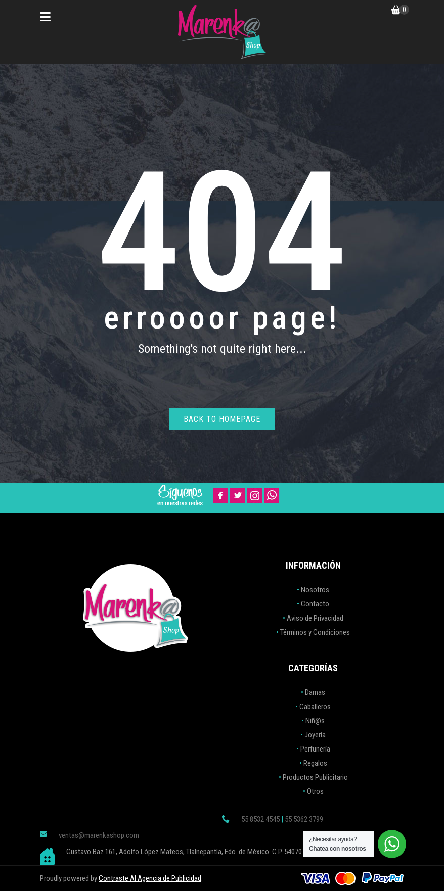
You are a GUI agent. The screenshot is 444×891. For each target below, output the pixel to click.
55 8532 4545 (260, 819)
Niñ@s (315, 720)
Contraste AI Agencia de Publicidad (150, 878)
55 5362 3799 (304, 819)
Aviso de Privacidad (315, 618)
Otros (315, 791)
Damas (315, 692)
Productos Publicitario (315, 777)
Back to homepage (222, 419)
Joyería (315, 734)
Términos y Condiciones (315, 632)
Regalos (315, 763)
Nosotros (315, 589)
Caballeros (315, 706)
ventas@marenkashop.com (99, 835)
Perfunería (315, 749)
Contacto (315, 603)
